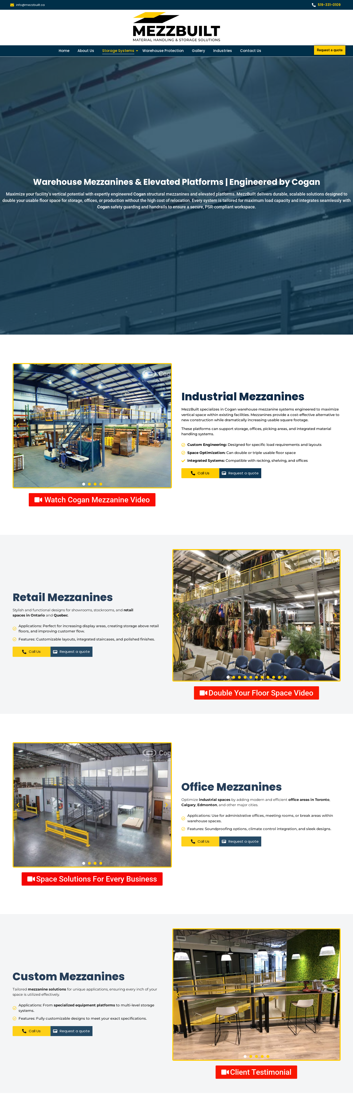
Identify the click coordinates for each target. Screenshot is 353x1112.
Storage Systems (119, 50)
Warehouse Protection (163, 50)
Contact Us (250, 50)
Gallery (198, 50)
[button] (18, 426)
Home (64, 50)
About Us (85, 50)
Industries (222, 50)
